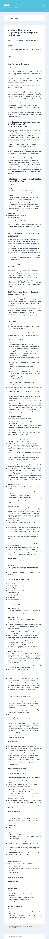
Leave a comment (12, 927)
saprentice (18, 926)
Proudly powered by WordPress (15, 936)
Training (38, 926)
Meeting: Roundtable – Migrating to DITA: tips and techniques (23, 32)
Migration (30, 926)
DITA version (14, 51)
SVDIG (6, 5)
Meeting (24, 926)
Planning (34, 926)
